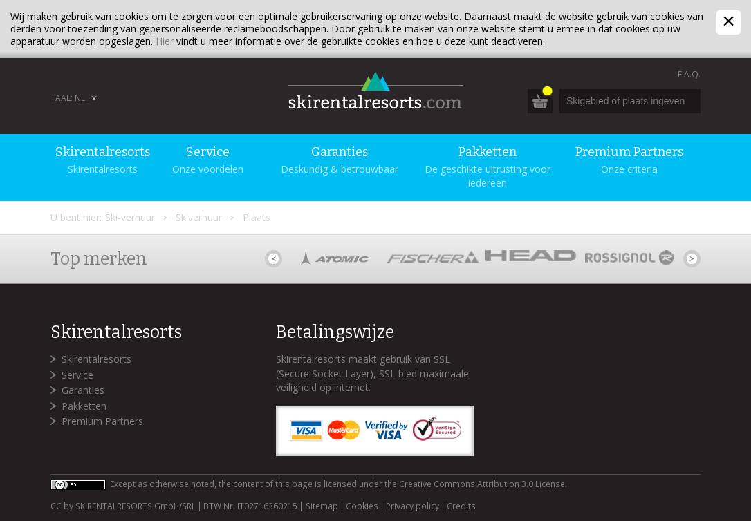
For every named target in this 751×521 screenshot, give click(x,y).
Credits (461, 506)
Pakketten (84, 406)
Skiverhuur (199, 217)
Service (77, 374)
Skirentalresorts (96, 359)
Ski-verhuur (130, 217)
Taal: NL (67, 98)
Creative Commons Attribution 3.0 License (482, 484)
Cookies (362, 506)
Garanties (83, 390)
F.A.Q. (689, 74)
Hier (165, 41)
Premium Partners (102, 421)
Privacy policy (412, 506)
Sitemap (322, 506)
